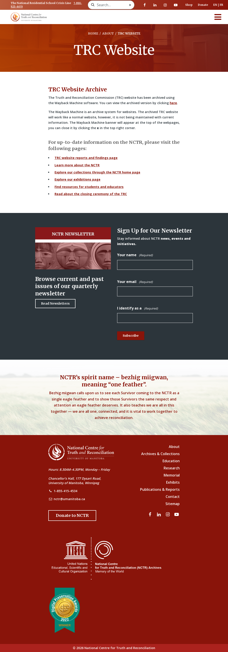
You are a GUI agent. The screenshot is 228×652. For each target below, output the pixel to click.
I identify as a (137, 308)
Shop (189, 4)
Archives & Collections (160, 453)
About (174, 446)
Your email (135, 281)
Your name (135, 255)
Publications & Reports (160, 489)
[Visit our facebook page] (144, 5)
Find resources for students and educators (89, 187)
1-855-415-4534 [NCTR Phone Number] (65, 491)
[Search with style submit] (130, 4)
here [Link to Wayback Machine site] (173, 103)
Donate (203, 4)
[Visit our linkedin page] (155, 5)
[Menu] (218, 16)
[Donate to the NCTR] (72, 515)
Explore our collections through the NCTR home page (97, 172)
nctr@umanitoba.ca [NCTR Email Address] (69, 499)
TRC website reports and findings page (86, 158)
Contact (173, 496)
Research (172, 468)
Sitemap (172, 503)
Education (171, 460)
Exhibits (173, 482)
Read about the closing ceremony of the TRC (91, 194)
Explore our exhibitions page (77, 179)
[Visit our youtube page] (175, 5)
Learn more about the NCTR (77, 165)
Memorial (172, 475)
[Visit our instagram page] (165, 5)
